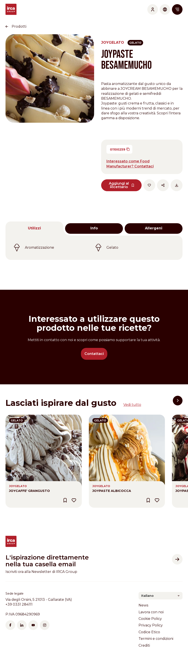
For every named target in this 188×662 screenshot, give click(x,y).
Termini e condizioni (156, 639)
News (143, 605)
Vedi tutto (132, 405)
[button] (178, 400)
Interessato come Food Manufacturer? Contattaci (130, 163)
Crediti (144, 645)
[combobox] (161, 595)
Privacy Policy (151, 625)
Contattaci (94, 354)
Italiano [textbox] (147, 596)
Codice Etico (149, 632)
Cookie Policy (150, 619)
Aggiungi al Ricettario (121, 185)
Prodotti (19, 26)
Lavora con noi (151, 612)
